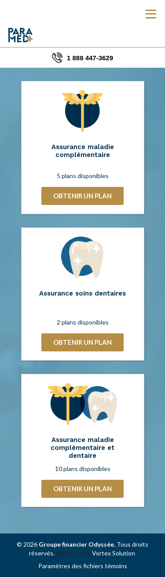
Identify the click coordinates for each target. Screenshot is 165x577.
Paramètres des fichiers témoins (82, 566)
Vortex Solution (113, 553)
